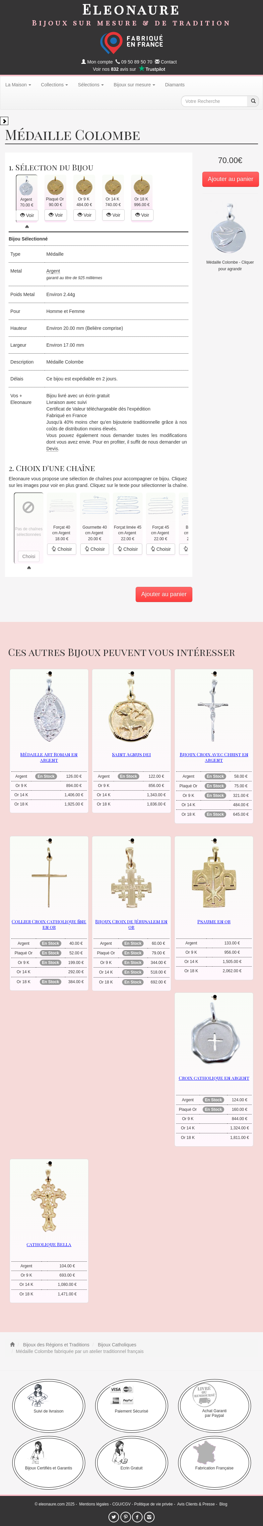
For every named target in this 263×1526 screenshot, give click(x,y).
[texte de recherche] (214, 101)
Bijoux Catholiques (116, 1344)
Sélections (91, 84)
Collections (54, 84)
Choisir (61, 549)
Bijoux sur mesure (134, 84)
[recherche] (253, 101)
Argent (53, 271)
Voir (27, 215)
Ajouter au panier (230, 179)
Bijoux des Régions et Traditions (56, 1344)
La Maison (18, 84)
